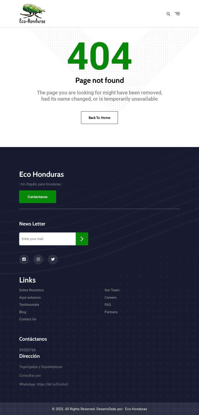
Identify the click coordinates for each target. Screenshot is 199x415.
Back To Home (100, 118)
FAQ (108, 305)
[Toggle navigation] (177, 13)
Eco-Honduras (136, 409)
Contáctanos (38, 197)
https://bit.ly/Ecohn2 (52, 384)
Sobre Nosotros (31, 290)
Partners (111, 312)
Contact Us (27, 319)
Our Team (112, 290)
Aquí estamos (30, 297)
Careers (111, 297)
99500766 (27, 350)
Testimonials (29, 305)
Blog (22, 312)
